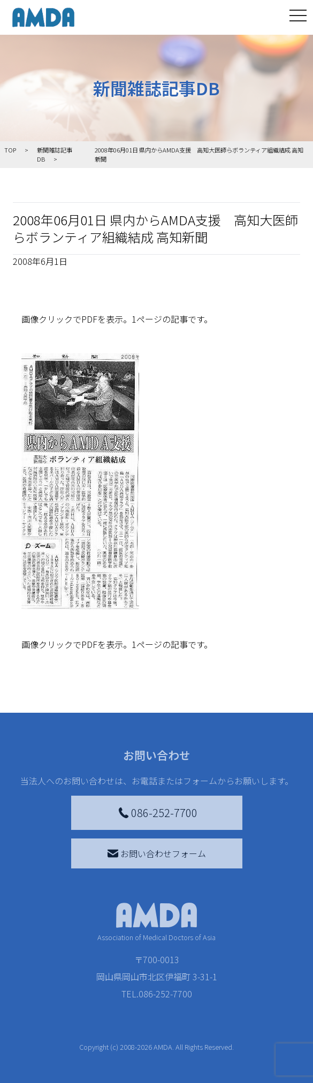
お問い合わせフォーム (157, 853)
